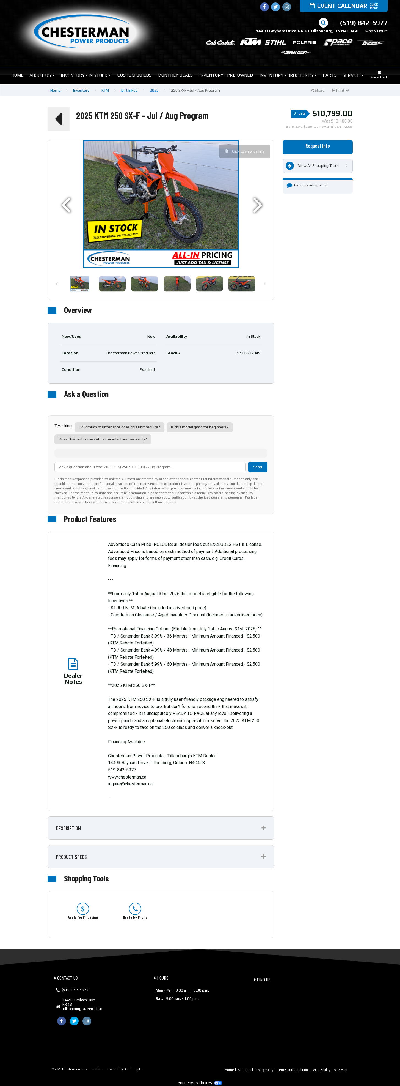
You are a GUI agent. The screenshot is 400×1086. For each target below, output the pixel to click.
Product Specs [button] (71, 856)
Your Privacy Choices (200, 1082)
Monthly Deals (175, 75)
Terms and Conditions (293, 1069)
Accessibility (321, 1069)
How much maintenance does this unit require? (119, 427)
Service (353, 75)
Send (257, 467)
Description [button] (68, 828)
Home (17, 75)
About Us (41, 75)
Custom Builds (134, 75)
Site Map (340, 1069)
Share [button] (318, 90)
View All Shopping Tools (312, 166)
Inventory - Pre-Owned (226, 75)
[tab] (161, 828)
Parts (330, 75)
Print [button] (340, 90)
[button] (58, 119)
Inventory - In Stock (86, 75)
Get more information (307, 185)
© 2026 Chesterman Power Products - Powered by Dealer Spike (97, 1069)
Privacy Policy (264, 1069)
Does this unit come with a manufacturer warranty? (103, 439)
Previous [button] (57, 286)
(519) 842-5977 (75, 990)
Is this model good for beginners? (199, 427)
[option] (161, 204)
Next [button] (265, 286)
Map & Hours (376, 30)
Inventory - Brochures (288, 75)
